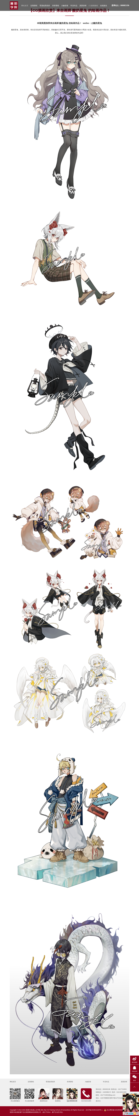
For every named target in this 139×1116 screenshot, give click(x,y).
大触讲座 (64, 6)
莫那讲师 (82, 6)
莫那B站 (58, 1101)
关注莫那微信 (15, 1101)
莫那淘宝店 (43, 1101)
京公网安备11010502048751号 (116, 1110)
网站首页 (24, 6)
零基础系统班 (45, 6)
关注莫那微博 (29, 1101)
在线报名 (103, 6)
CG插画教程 (93, 6)
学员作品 (73, 6)
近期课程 (33, 6)
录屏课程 (55, 6)
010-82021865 (86, 1101)
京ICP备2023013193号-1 (94, 1110)
